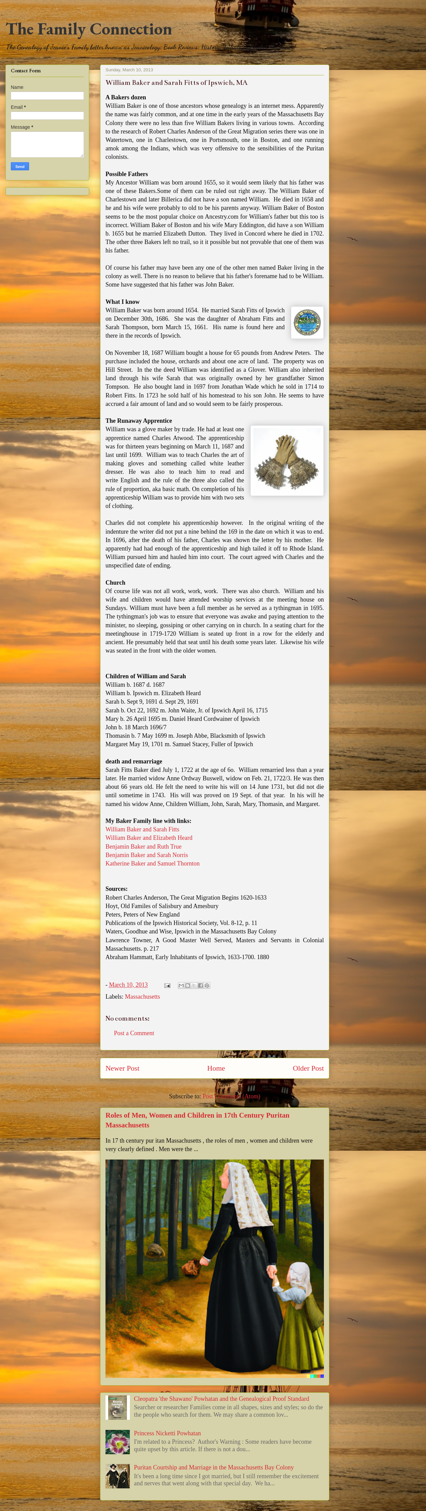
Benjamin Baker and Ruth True (143, 846)
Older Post (308, 1068)
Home (216, 1068)
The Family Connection (88, 29)
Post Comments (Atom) (231, 1096)
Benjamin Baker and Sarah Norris (146, 855)
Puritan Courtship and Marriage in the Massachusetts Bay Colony (214, 1467)
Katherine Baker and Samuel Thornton (152, 863)
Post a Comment (134, 1033)
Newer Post (122, 1068)
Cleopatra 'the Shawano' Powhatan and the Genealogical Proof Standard (221, 1398)
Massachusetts (142, 996)
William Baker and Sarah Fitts (142, 829)
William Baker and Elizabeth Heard (148, 837)
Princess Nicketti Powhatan (167, 1433)
